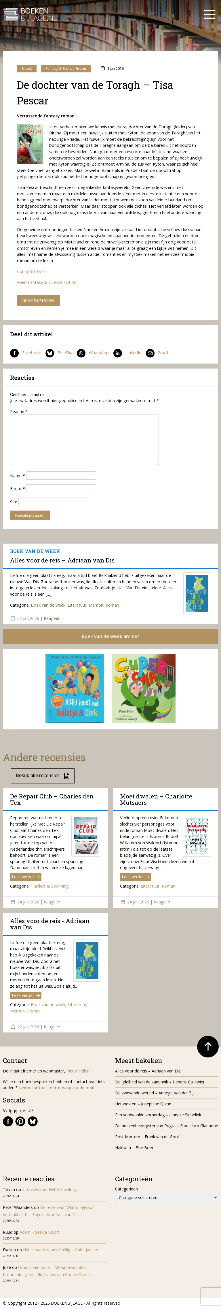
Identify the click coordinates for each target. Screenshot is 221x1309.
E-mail (17, 488)
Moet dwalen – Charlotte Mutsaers (156, 799)
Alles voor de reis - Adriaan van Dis (49, 924)
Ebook (27, 68)
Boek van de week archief (110, 636)
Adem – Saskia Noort (39, 1232)
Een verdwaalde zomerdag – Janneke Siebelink (158, 1115)
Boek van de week (48, 605)
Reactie (19, 411)
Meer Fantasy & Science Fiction (46, 282)
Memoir (96, 605)
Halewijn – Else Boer (134, 1148)
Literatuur (77, 605)
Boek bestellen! (38, 300)
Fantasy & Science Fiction (66, 68)
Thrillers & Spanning (50, 886)
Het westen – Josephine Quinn (143, 1104)
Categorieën (126, 1189)
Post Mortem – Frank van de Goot (147, 1137)
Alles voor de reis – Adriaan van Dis (62, 560)
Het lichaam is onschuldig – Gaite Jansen (60, 1250)
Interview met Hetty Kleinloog (49, 1189)
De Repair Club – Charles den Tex (52, 799)
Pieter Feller (77, 1071)
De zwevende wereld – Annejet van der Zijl (155, 1093)
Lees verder (26, 877)
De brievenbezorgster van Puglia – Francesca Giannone (166, 1126)
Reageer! (52, 618)
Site (13, 502)
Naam (17, 475)
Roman (112, 605)
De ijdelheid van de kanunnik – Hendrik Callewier (160, 1082)
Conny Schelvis (31, 271)
